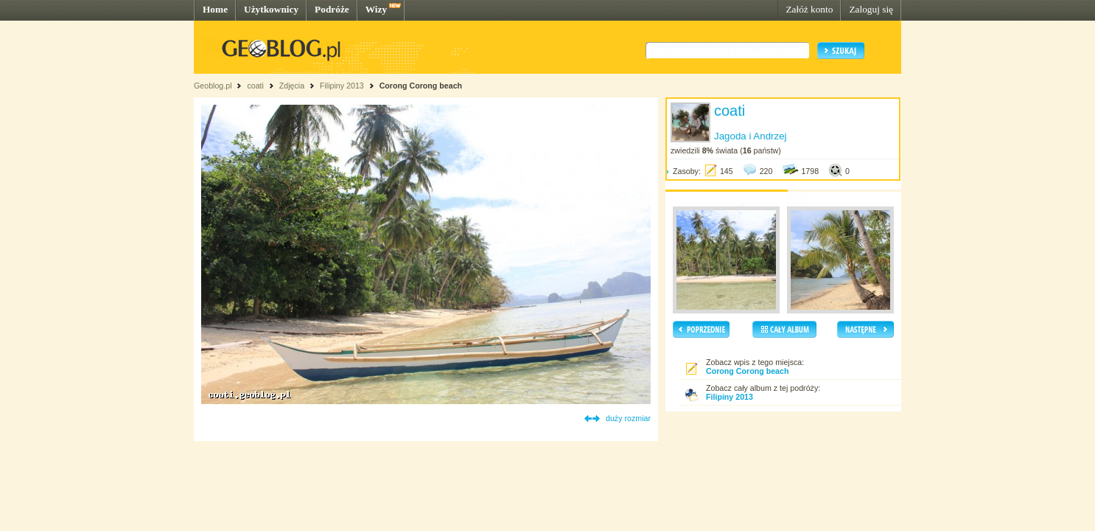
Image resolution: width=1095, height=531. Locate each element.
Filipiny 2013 (342, 85)
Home (215, 9)
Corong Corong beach (420, 85)
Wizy (376, 9)
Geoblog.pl (213, 85)
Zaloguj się (871, 9)
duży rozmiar (628, 418)
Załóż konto (809, 9)
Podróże (332, 9)
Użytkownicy (271, 9)
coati (255, 85)
